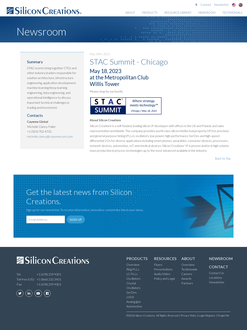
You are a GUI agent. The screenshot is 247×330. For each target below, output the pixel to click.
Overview (133, 264)
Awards (186, 278)
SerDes (131, 292)
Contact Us (216, 273)
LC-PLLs (132, 274)
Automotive (134, 306)
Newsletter (221, 4)
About (130, 12)
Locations (215, 277)
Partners (187, 283)
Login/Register (207, 315)
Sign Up (76, 219)
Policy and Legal (164, 278)
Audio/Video (162, 274)
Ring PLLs (132, 269)
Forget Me (223, 315)
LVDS (130, 297)
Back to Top (223, 158)
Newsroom (206, 12)
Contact (205, 4)
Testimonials (232, 12)
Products (149, 12)
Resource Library (177, 12)
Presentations (163, 269)
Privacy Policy (188, 315)
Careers (186, 274)
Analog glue (133, 301)
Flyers (158, 264)
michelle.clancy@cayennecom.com (50, 136)
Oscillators (133, 278)
